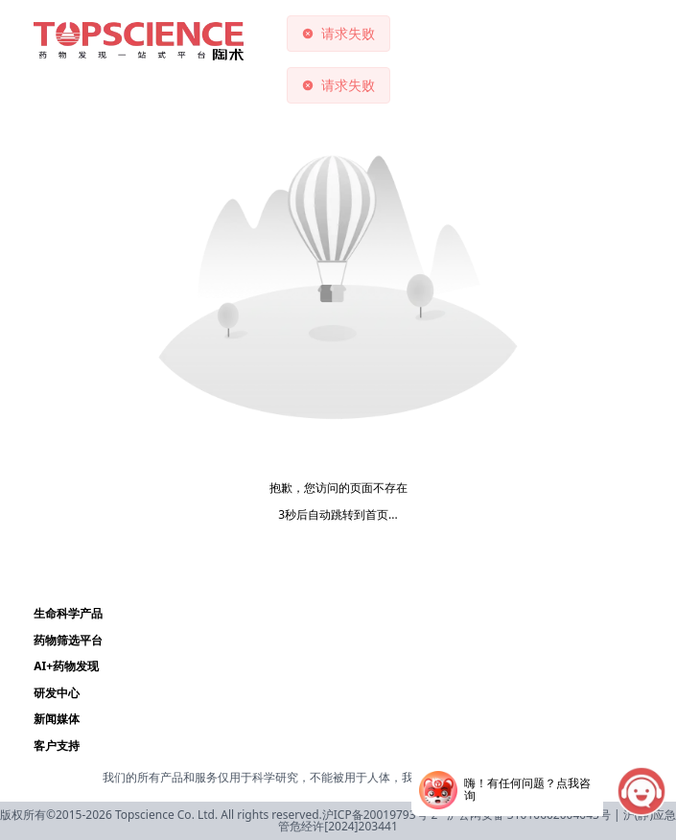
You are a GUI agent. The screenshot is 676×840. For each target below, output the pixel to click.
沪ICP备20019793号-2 (380, 814)
